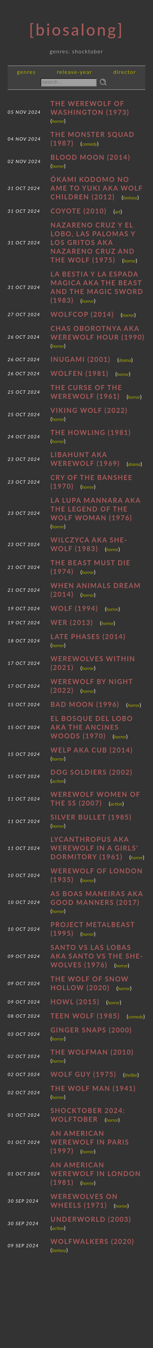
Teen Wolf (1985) (85, 1016)
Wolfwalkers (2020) (92, 1241)
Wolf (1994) (74, 608)
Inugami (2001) (81, 359)
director (124, 71)
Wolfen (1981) (80, 373)
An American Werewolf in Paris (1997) (90, 1142)
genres (26, 71)
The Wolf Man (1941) (93, 1088)
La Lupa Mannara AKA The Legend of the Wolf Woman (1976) (96, 509)
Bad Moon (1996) (85, 704)
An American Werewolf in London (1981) (96, 1173)
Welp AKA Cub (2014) (92, 750)
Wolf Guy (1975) (84, 1074)
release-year (74, 71)
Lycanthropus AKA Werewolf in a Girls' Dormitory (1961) (94, 848)
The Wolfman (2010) (92, 1052)
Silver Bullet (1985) (91, 817)
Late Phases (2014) (88, 636)
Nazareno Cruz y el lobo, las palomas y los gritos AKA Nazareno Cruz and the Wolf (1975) (93, 242)
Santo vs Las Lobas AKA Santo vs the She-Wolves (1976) (97, 956)
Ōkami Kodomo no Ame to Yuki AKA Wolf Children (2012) (97, 188)
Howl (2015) (75, 1002)
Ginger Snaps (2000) (91, 1030)
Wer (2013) (72, 622)
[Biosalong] (76, 29)
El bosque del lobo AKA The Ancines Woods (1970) (92, 727)
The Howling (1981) (91, 432)
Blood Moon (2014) (90, 157)
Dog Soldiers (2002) (92, 772)
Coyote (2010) (79, 211)
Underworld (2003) (91, 1219)
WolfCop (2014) (82, 314)
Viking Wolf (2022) (89, 410)
